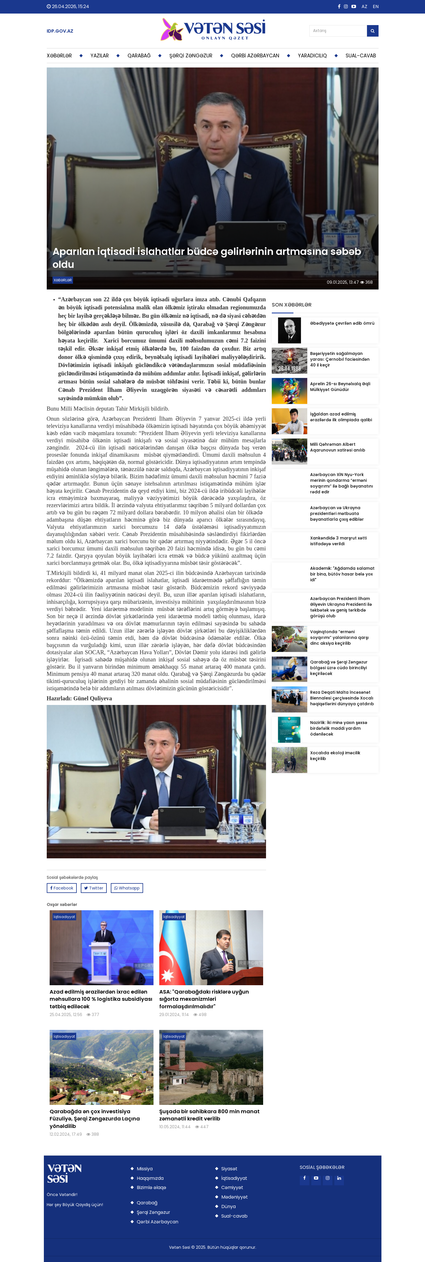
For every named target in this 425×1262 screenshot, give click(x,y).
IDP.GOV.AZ (60, 31)
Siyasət (229, 1168)
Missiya (145, 1168)
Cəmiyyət (232, 1187)
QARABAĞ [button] (139, 55)
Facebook (61, 888)
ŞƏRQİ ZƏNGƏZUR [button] (190, 55)
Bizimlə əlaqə (151, 1187)
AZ (364, 6)
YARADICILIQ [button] (312, 55)
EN (376, 6)
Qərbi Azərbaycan (157, 1221)
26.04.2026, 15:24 (68, 6)
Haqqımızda (150, 1178)
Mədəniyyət (234, 1197)
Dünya (228, 1206)
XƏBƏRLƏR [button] (59, 55)
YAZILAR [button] (100, 55)
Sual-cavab (234, 1216)
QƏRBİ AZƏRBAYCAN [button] (255, 55)
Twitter (93, 888)
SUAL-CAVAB (361, 55)
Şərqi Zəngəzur (153, 1212)
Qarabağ (147, 1202)
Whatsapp (127, 888)
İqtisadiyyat (234, 1178)
